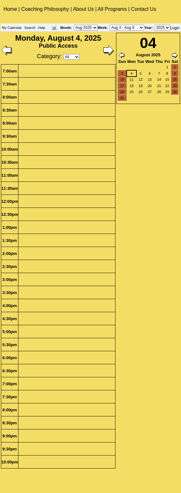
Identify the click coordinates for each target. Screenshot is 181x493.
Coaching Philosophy (45, 9)
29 (167, 92)
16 (175, 79)
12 (141, 79)
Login (174, 28)
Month (65, 28)
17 (122, 86)
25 (131, 92)
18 (131, 86)
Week (102, 28)
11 (131, 80)
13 (149, 79)
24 (122, 92)
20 (149, 86)
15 (167, 79)
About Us (83, 9)
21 (159, 86)
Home (10, 9)
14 (159, 79)
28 (159, 92)
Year (147, 28)
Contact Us (143, 9)
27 (149, 92)
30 (175, 92)
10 (122, 79)
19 (141, 86)
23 (175, 86)
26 (141, 92)
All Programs (112, 9)
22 (167, 86)
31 (122, 98)
